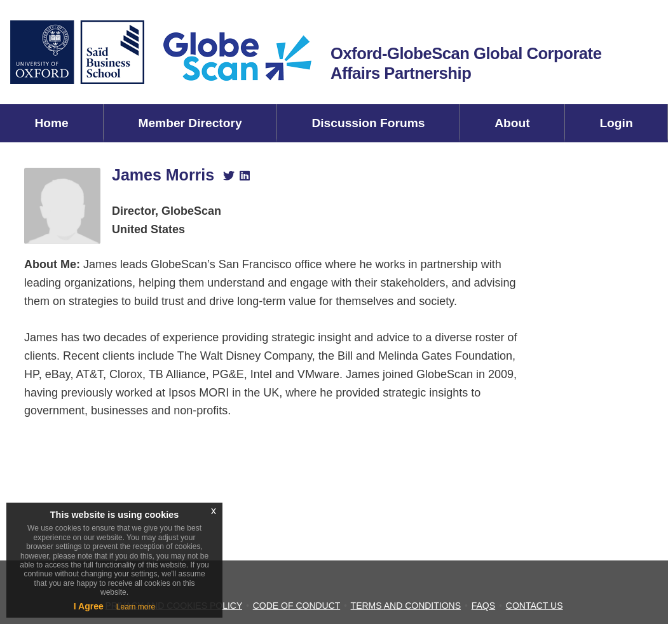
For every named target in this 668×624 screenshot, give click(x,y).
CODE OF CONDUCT (296, 605)
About (511, 123)
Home (51, 123)
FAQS (483, 605)
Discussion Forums (368, 123)
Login (615, 123)
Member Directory (190, 123)
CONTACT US (534, 605)
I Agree (89, 606)
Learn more (135, 606)
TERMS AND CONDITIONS (406, 605)
